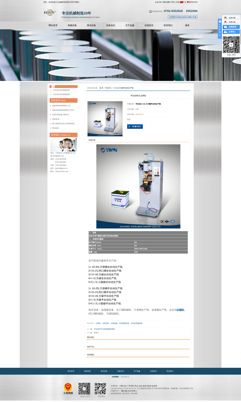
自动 (144, 386)
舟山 (136, 386)
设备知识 (110, 25)
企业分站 (158, 2)
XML (177, 2)
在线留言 (149, 25)
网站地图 (166, 2)
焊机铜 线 (55, 119)
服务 (187, 25)
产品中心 (108, 88)
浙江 (132, 386)
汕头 (140, 386)
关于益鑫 (129, 25)
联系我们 (168, 25)
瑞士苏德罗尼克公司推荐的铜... (63, 124)
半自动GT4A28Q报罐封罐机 (104, 329)
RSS (173, 2)
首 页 (101, 88)
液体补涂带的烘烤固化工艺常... (63, 110)
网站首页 (53, 25)
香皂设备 (91, 25)
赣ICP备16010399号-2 (129, 391)
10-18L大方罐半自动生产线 (123, 88)
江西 (121, 386)
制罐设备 (72, 25)
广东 (129, 386)
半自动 (148, 386)
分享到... (232, 32)
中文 (183, 2)
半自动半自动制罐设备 (61, 94)
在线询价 (135, 126)
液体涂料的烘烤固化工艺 (61, 106)
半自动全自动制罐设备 (61, 90)
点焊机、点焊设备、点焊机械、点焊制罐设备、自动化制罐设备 (119, 323)
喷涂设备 (55, 128)
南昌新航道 (125, 377)
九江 (125, 386)
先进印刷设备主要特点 (60, 115)
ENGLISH (192, 2)
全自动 (154, 386)
